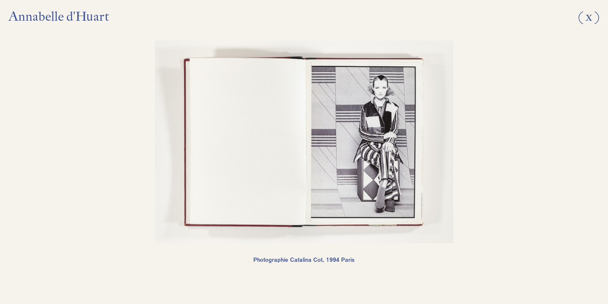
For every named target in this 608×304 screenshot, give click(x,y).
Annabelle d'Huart (58, 16)
